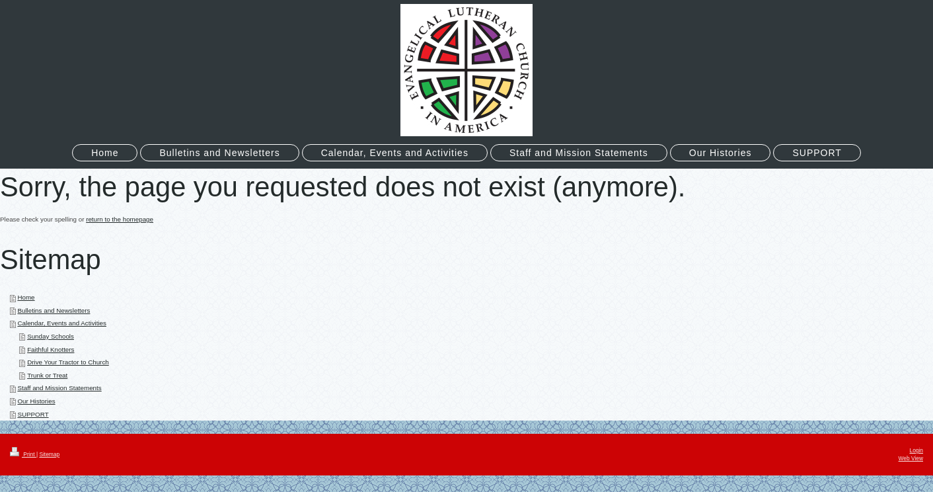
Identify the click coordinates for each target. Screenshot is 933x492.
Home (25, 297)
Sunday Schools (50, 336)
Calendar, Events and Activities (61, 323)
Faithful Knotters (50, 349)
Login (917, 450)
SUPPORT (32, 414)
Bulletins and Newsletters (53, 310)
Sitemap (49, 454)
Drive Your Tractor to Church (68, 362)
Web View (911, 458)
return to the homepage (119, 219)
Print (23, 454)
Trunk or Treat (47, 375)
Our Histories (36, 401)
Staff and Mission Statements (59, 387)
